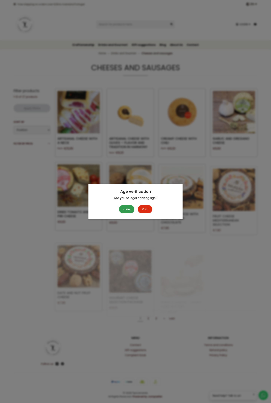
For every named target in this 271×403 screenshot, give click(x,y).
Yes (127, 209)
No (145, 209)
